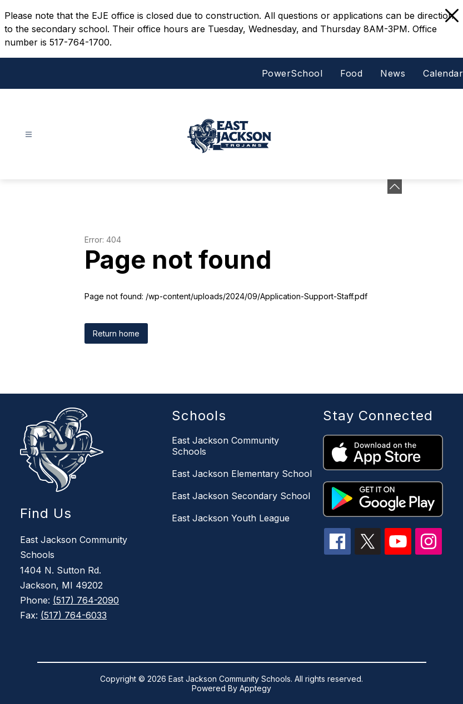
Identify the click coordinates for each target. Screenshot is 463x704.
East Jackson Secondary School (241, 495)
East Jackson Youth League (231, 518)
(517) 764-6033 (74, 615)
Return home (116, 333)
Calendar (443, 73)
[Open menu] (28, 134)
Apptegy (255, 688)
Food (351, 73)
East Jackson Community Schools (225, 446)
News (392, 73)
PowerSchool (292, 73)
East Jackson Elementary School (242, 473)
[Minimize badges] (394, 186)
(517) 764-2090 (86, 600)
